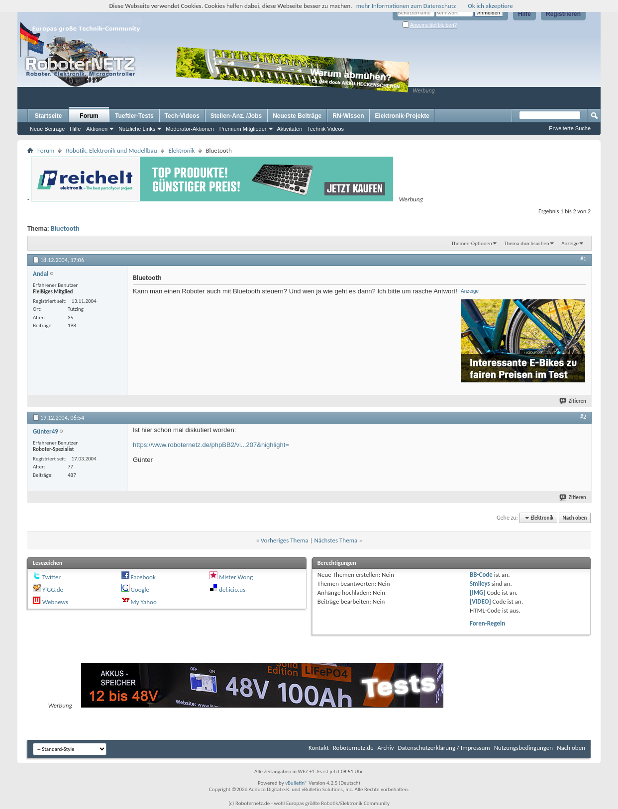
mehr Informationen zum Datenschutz (406, 5)
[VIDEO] (480, 601)
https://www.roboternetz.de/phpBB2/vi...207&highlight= (211, 445)
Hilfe (524, 13)
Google (140, 589)
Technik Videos (325, 129)
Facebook (143, 577)
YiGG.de (52, 589)
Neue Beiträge (47, 129)
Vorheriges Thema (285, 540)
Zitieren (573, 401)
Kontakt (319, 747)
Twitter (51, 577)
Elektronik (181, 150)
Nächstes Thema (335, 540)
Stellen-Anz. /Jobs (236, 115)
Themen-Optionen (471, 243)
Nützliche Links (136, 129)
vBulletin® (296, 783)
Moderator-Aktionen (190, 129)
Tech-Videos (182, 115)
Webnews (55, 602)
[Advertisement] (497, 77)
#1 (583, 259)
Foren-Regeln (487, 623)
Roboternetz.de (353, 747)
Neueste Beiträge (297, 115)
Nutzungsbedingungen (523, 747)
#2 (583, 416)
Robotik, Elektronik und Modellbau (111, 150)
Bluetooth (65, 228)
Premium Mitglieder (243, 129)
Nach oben (574, 518)
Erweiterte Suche (570, 128)
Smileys (480, 583)
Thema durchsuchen (526, 243)
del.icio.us (232, 589)
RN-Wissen (348, 115)
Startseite (48, 115)
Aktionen (96, 129)
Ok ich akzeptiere (490, 5)
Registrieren (563, 13)
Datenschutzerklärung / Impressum (444, 747)
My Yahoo (144, 602)
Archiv (386, 747)
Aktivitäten (290, 129)
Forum (89, 115)
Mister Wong (236, 577)
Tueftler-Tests (134, 115)
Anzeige (570, 243)
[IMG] (478, 592)
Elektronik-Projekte (402, 115)
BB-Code (481, 574)
